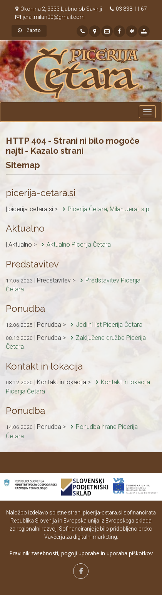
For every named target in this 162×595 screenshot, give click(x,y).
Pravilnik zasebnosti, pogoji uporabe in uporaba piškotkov (81, 553)
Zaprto (29, 30)
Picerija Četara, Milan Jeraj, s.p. (105, 209)
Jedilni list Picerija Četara (104, 324)
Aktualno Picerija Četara (74, 244)
